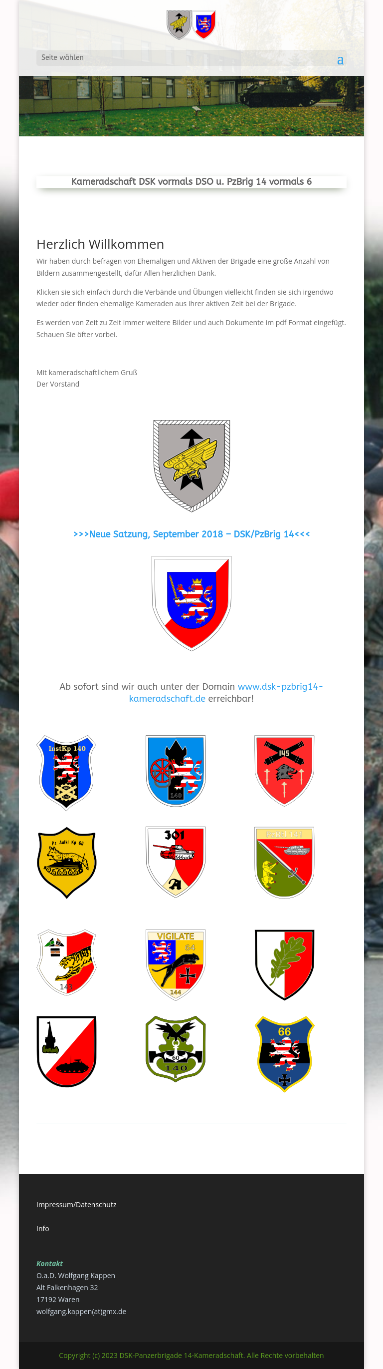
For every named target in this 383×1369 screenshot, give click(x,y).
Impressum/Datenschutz (76, 1204)
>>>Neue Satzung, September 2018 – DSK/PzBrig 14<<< (191, 534)
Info (42, 1228)
